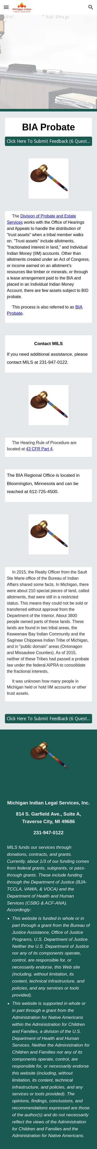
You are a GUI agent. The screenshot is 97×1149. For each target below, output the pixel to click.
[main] (48, 127)
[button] (6, 7)
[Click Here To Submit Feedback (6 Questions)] (48, 141)
